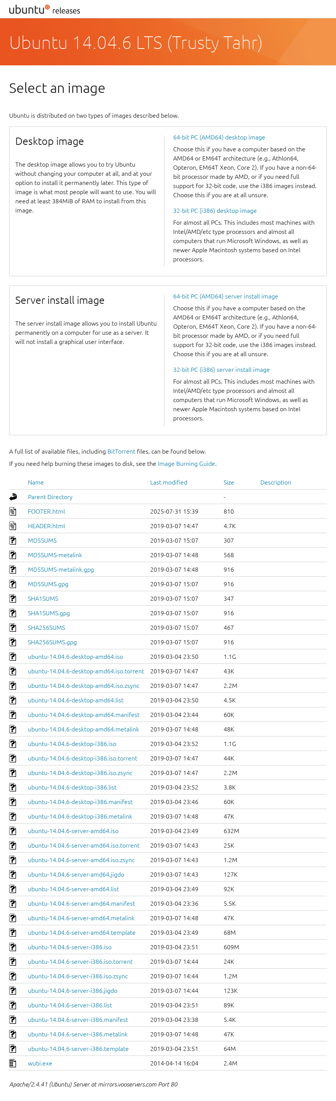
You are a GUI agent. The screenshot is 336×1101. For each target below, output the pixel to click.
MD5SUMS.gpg (48, 583)
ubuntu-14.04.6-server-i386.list (70, 1005)
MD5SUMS (42, 540)
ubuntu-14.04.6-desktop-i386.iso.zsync (80, 772)
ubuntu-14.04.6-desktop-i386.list (72, 787)
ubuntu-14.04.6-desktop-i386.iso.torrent (82, 758)
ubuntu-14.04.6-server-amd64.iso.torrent (84, 845)
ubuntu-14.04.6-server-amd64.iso (73, 830)
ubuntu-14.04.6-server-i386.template (78, 1048)
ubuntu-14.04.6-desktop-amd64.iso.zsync (83, 685)
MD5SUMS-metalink (55, 554)
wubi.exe (40, 1063)
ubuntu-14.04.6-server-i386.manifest (78, 1019)
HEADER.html (46, 525)
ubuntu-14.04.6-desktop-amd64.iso (75, 656)
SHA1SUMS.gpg (49, 613)
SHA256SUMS (46, 627)
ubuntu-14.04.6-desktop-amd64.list (75, 700)
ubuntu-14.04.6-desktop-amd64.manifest (84, 714)
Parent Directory (50, 496)
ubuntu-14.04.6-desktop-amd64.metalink (83, 729)
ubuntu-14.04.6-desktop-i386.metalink (80, 816)
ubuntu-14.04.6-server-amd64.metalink (81, 918)
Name (36, 482)
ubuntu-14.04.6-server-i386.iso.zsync (78, 976)
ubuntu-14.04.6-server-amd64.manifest (81, 903)
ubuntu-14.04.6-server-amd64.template (82, 932)
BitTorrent (121, 451)
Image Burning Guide (186, 463)
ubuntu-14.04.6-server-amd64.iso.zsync (81, 859)
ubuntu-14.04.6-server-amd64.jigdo (76, 874)
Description (275, 482)
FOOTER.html (46, 511)
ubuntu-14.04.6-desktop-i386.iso (72, 743)
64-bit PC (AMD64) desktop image (219, 137)
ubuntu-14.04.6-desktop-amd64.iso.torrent (86, 671)
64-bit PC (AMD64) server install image (225, 296)
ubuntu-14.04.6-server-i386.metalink (78, 1034)
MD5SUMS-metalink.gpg (61, 569)
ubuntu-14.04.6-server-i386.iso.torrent (80, 961)
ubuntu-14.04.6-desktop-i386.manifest (80, 801)
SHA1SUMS (43, 598)
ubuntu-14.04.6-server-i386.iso (70, 947)
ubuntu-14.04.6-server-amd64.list (73, 888)
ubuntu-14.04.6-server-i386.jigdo (72, 990)
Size (229, 482)
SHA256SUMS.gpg (52, 642)
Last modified (168, 482)
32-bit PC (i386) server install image (221, 369)
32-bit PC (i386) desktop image (215, 210)
